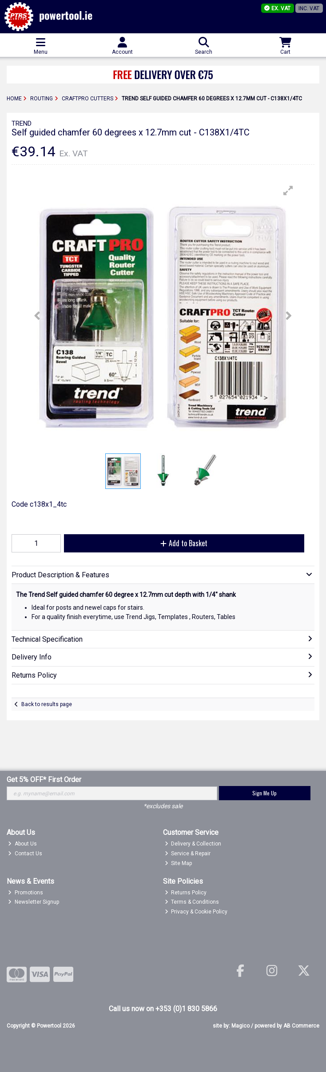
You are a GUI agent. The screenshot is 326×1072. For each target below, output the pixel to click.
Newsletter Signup (33, 902)
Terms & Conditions (192, 902)
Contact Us (25, 853)
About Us (22, 844)
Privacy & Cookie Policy (196, 912)
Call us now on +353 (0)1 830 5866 (163, 1009)
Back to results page (46, 704)
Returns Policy (186, 892)
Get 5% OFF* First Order (44, 779)
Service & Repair (188, 853)
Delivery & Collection (193, 844)
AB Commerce (301, 1026)
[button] (288, 190)
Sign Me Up (264, 793)
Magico (240, 1026)
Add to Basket (183, 543)
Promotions (25, 892)
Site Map (178, 863)
